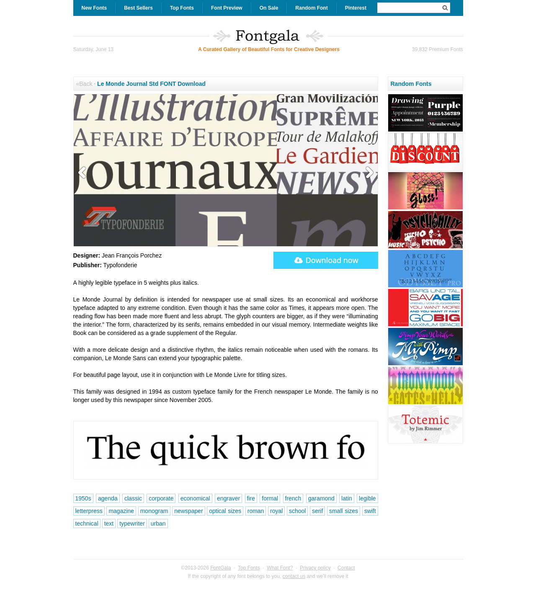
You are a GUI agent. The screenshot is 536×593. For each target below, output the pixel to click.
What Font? (280, 568)
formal (270, 498)
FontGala (220, 568)
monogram (154, 511)
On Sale (269, 8)
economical (195, 498)
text (109, 523)
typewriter (132, 523)
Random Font (311, 8)
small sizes (343, 511)
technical (86, 523)
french (293, 498)
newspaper (188, 511)
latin (346, 498)
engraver (228, 498)
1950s (83, 498)
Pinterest (355, 8)
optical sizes (225, 511)
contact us (294, 576)
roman (255, 511)
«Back (84, 83)
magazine (121, 511)
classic (133, 498)
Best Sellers (138, 8)
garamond (321, 498)
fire (251, 498)
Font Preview (226, 8)
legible (367, 498)
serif (317, 511)
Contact (346, 568)
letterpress (89, 511)
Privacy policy (315, 568)
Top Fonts (182, 8)
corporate (161, 498)
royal (276, 511)
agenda (108, 498)
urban (158, 523)
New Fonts (94, 8)
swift (370, 511)
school (297, 511)
